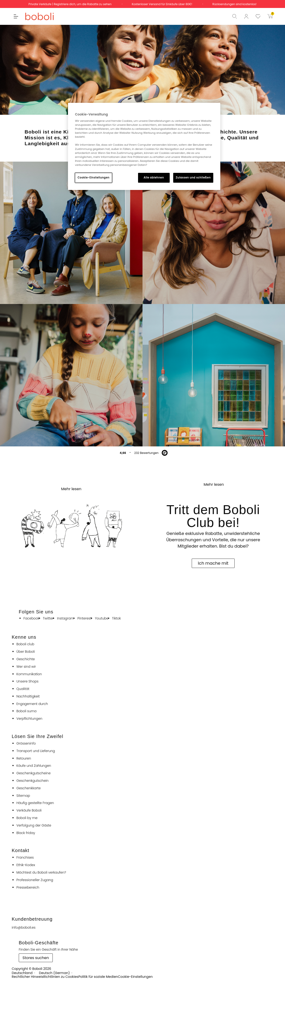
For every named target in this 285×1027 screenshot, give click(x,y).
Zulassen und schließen (193, 177)
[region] (144, 146)
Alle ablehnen (154, 177)
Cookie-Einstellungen (93, 177)
